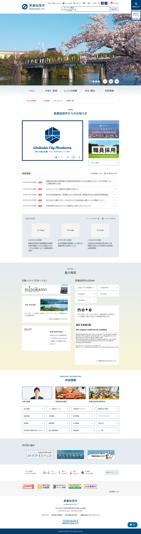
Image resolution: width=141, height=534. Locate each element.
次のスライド (117, 81)
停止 (111, 81)
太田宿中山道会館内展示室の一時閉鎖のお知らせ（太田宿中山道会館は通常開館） (100, 245)
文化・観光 (90, 91)
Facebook (81, 300)
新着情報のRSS (112, 173)
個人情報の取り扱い (71, 515)
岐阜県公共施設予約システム (33, 430)
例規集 (26, 423)
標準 (84, 3)
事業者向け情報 (103, 409)
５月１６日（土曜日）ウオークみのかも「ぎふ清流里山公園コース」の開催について (75, 200)
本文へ (49, 3)
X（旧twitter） (104, 288)
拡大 (89, 3)
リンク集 (100, 430)
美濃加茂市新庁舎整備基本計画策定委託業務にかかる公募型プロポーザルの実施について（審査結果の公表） (79, 182)
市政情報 (109, 91)
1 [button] (91, 81)
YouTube (103, 294)
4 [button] (99, 81)
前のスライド (105, 81)
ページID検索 (68, 10)
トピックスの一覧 (94, 218)
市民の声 (101, 423)
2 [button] (93, 81)
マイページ (115, 3)
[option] (70, 49)
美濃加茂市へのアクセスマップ (90, 515)
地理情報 (51, 423)
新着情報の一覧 (96, 173)
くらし (32, 91)
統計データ (109, 472)
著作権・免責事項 (57, 515)
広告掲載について (114, 491)
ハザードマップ (58, 100)
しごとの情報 (70, 91)
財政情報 (76, 416)
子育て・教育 (51, 91)
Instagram (81, 294)
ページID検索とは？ (115, 9)
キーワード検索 (69, 8)
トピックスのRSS (110, 218)
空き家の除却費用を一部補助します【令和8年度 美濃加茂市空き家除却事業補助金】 (77, 195)
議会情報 (27, 416)
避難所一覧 (70, 100)
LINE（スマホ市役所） (85, 288)
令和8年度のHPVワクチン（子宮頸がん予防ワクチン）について (69, 206)
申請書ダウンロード (79, 409)
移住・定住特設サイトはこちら (58, 319)
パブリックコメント (104, 416)
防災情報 (46, 100)
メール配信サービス (55, 409)
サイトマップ (45, 515)
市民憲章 (76, 423)
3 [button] (96, 81)
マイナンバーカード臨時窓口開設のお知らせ (62, 189)
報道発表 (76, 430)
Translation (58, 3)
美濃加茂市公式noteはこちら (107, 361)
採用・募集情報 (53, 430)
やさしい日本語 (68, 3)
